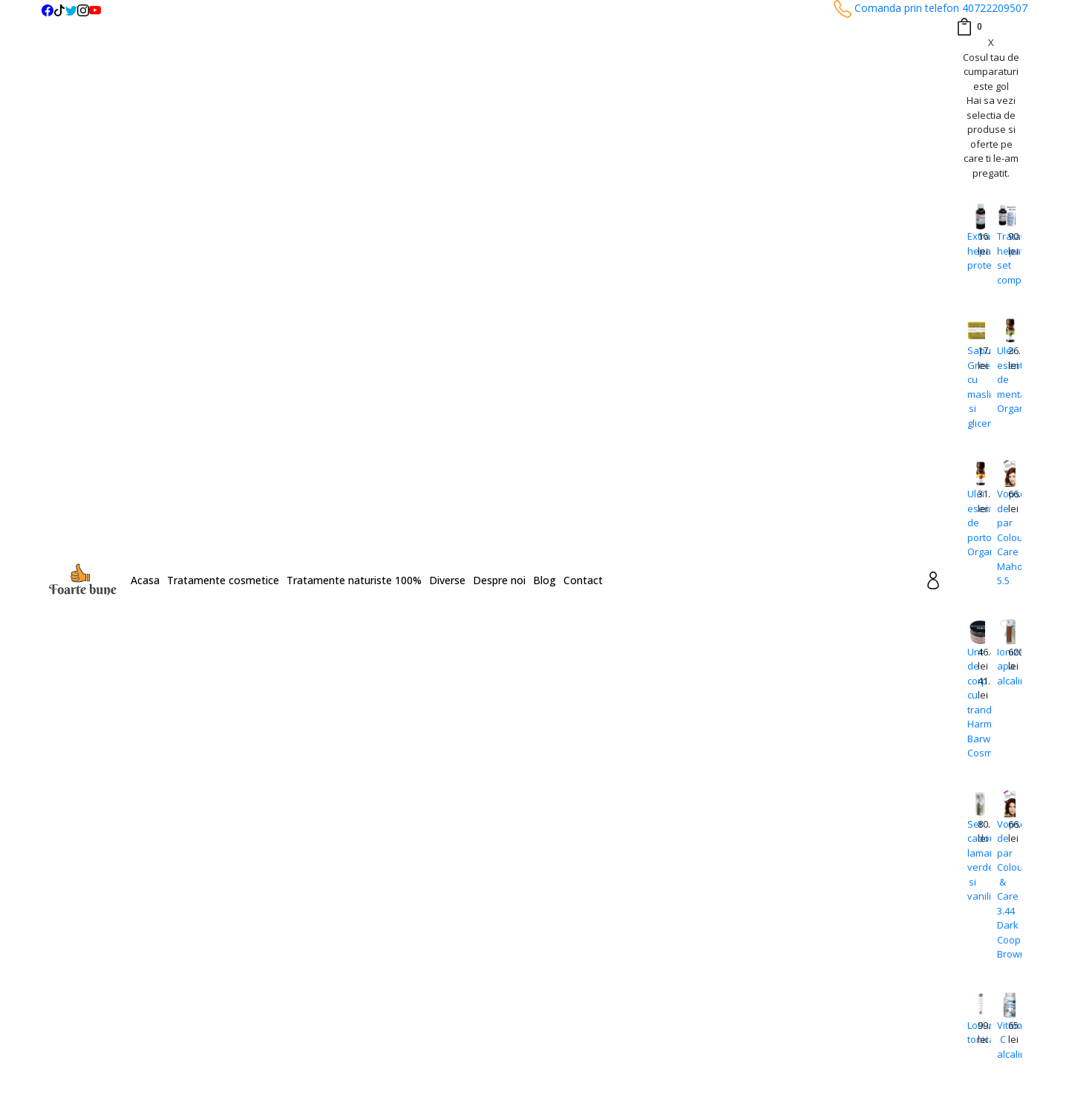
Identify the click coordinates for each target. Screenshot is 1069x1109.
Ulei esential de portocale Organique (972, 522)
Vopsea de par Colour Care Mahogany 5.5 (1002, 537)
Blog (544, 580)
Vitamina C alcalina (1002, 1039)
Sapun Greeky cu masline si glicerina (972, 387)
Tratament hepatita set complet (1002, 258)
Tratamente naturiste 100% (354, 580)
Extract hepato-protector (972, 250)
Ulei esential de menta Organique (1002, 379)
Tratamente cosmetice (223, 580)
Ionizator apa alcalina (1002, 666)
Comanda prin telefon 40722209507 (930, 8)
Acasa (145, 580)
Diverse (447, 580)
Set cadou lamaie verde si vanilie (972, 860)
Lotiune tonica (972, 1032)
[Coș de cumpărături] (968, 27)
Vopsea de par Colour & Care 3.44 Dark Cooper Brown (1002, 889)
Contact (583, 580)
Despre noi (499, 580)
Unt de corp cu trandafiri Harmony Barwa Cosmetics (972, 702)
